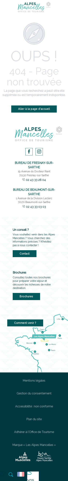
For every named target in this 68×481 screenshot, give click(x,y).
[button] (11, 474)
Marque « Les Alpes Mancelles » (34, 445)
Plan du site (34, 419)
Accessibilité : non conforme (34, 406)
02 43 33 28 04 (36, 180)
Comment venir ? (25, 322)
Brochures (26, 296)
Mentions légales (34, 380)
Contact (25, 253)
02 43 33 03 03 (36, 207)
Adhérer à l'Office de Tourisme (34, 432)
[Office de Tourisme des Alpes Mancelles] (34, 8)
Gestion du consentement (34, 393)
